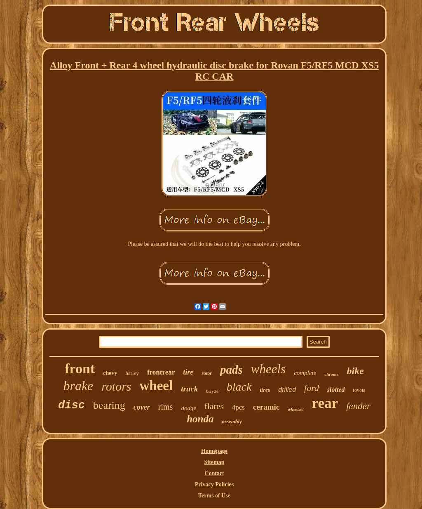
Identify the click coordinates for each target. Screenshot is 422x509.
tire (188, 372)
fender (358, 406)
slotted (336, 389)
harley (131, 373)
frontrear (161, 372)
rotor (207, 373)
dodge (188, 408)
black (239, 386)
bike (355, 370)
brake (78, 385)
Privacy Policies (214, 484)
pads (231, 369)
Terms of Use (214, 496)
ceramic (266, 407)
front (80, 368)
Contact (214, 473)
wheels (268, 369)
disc (71, 405)
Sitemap (214, 462)
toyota (359, 390)
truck (189, 388)
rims (165, 406)
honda (200, 418)
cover (142, 407)
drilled (287, 389)
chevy (110, 373)
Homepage (214, 451)
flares (214, 406)
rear (325, 403)
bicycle (212, 391)
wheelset (296, 409)
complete (305, 373)
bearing (109, 405)
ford (311, 388)
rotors (116, 386)
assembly (231, 421)
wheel (156, 385)
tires (265, 390)
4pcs (238, 407)
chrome (331, 374)
